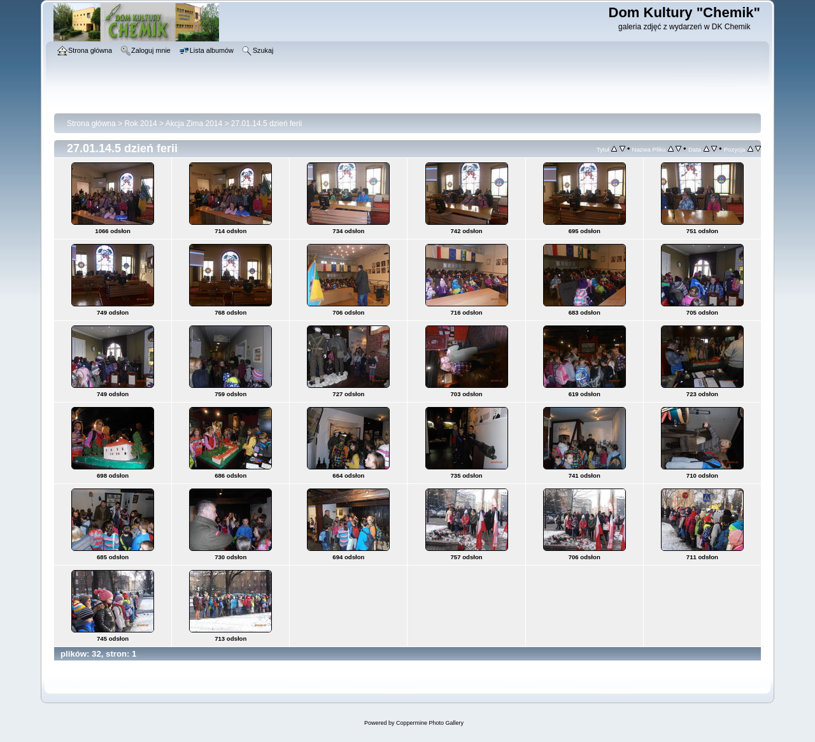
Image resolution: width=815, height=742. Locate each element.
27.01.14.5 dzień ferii (266, 123)
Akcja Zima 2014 (194, 123)
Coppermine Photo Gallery (430, 723)
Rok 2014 (140, 123)
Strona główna (91, 123)
